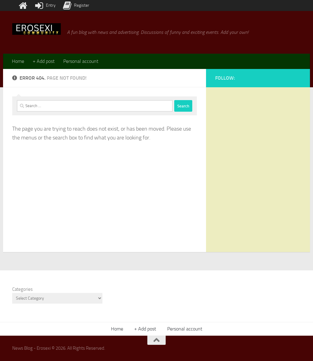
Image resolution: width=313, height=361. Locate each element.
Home (18, 61)
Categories (22, 289)
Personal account (80, 61)
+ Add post (44, 61)
